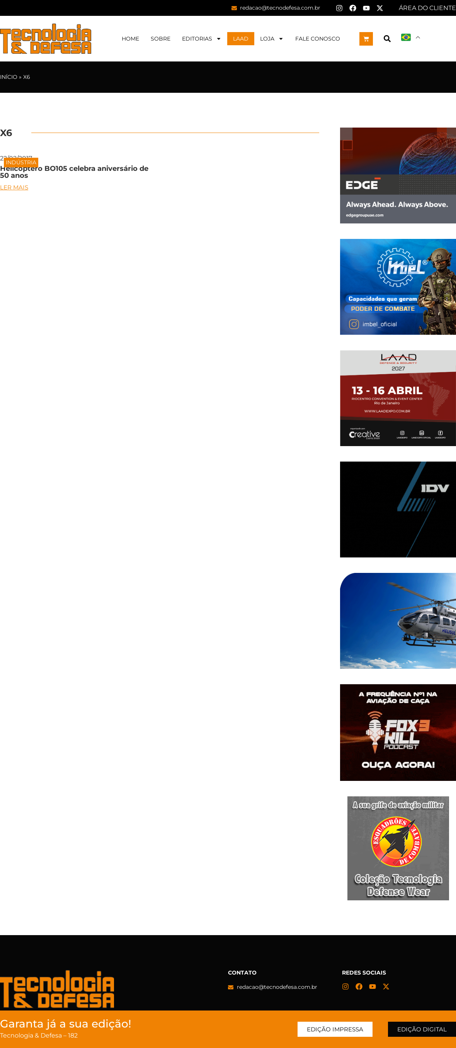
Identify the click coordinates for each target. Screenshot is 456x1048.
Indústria (21, 162)
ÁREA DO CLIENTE (427, 8)
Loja (272, 38)
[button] (387, 38)
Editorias (201, 38)
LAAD (240, 38)
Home (130, 38)
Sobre (160, 38)
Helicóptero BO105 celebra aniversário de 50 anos (74, 172)
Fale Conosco (317, 38)
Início (8, 77)
